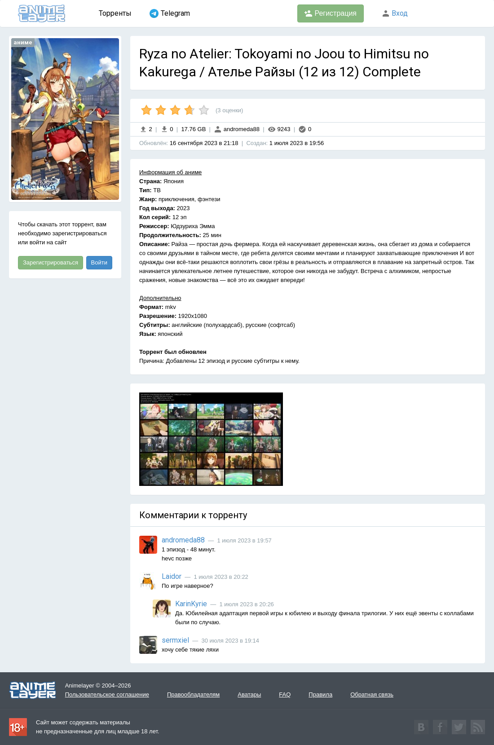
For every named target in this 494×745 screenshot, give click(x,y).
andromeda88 (237, 129)
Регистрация (330, 13)
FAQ (285, 694)
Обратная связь (371, 694)
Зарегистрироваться (50, 262)
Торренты (115, 13)
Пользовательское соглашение (107, 694)
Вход (395, 13)
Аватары (249, 694)
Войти (99, 262)
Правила (320, 694)
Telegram (170, 13)
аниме (22, 42)
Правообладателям (193, 694)
